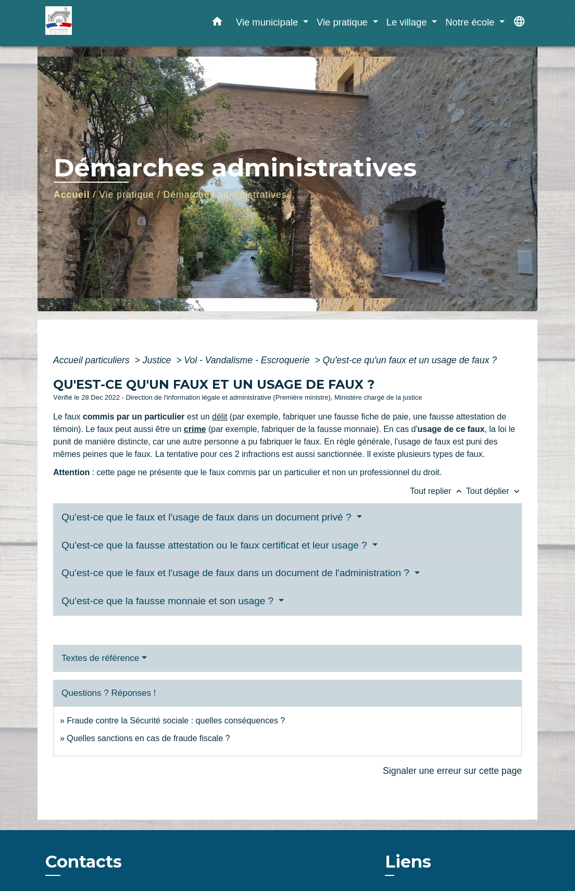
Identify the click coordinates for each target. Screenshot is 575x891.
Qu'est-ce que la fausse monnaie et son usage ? (168, 600)
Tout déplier (494, 491)
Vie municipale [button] (268, 22)
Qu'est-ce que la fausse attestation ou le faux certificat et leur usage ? (215, 545)
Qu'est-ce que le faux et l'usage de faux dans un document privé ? (207, 517)
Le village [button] (408, 22)
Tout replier (438, 491)
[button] (217, 23)
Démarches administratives (225, 194)
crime (195, 429)
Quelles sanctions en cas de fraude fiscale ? (148, 738)
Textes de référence (100, 658)
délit (219, 416)
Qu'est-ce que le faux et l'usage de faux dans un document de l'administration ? (236, 572)
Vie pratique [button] (343, 22)
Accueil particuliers (92, 360)
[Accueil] (110, 23)
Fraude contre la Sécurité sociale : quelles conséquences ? (176, 720)
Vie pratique (126, 194)
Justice (158, 360)
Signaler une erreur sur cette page (452, 771)
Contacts (83, 862)
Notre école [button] (471, 22)
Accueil (72, 194)
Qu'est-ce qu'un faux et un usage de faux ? (410, 360)
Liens (408, 861)
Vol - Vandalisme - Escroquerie (248, 360)
